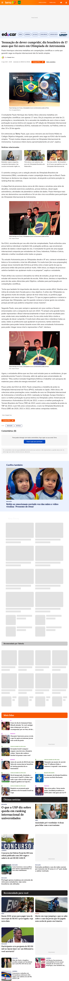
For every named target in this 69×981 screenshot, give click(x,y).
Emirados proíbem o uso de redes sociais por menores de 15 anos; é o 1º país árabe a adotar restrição (51, 867)
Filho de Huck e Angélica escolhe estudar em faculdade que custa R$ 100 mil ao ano (22, 960)
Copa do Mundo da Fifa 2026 (18, 744)
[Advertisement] (49, 880)
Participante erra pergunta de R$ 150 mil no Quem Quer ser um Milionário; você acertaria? (17, 946)
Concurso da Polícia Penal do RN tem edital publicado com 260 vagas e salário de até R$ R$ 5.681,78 (17, 853)
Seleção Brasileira (49, 770)
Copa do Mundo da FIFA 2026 (19, 2)
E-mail (61, 2)
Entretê (12, 757)
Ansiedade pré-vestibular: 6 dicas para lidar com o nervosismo (49, 821)
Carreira (3, 848)
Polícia (37, 911)
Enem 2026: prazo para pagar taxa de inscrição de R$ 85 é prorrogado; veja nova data (17, 916)
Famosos (12, 731)
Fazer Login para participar (34, 441)
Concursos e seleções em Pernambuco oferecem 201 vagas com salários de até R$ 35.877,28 (22, 973)
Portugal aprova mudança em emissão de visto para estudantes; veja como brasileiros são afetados (17, 880)
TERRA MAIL (52, 2)
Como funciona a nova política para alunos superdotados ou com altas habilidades (22, 866)
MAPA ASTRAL (42, 2)
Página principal (10, 2)
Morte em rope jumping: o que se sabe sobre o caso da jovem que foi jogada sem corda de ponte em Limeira (51, 916)
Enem (36, 818)
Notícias (18, 425)
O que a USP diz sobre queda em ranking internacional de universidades (16, 810)
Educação (9, 425)
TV (10, 718)
